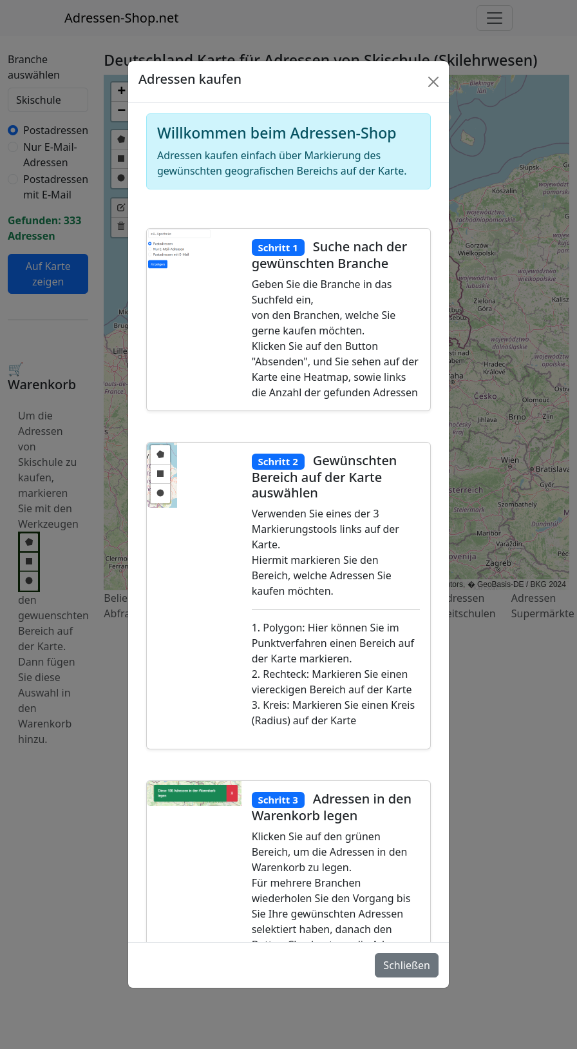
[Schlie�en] (433, 82)
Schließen (406, 965)
